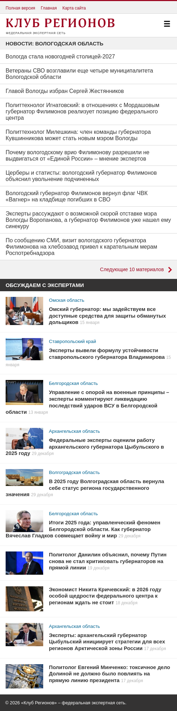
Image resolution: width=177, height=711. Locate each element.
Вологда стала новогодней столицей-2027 (60, 57)
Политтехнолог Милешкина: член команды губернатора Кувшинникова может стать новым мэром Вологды (78, 135)
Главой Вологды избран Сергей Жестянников (65, 91)
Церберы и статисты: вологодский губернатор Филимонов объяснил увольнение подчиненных (81, 176)
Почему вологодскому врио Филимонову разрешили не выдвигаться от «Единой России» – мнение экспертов (78, 155)
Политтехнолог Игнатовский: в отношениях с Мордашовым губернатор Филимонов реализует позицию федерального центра (82, 111)
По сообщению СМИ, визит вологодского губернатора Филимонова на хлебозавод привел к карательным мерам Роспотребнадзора (81, 246)
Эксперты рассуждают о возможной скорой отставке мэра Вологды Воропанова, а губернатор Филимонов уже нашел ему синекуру (88, 220)
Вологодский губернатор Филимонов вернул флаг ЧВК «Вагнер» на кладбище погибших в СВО (77, 196)
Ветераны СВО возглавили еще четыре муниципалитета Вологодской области (79, 74)
